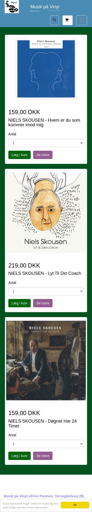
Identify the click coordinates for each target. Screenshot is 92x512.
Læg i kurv (19, 155)
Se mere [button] (42, 155)
